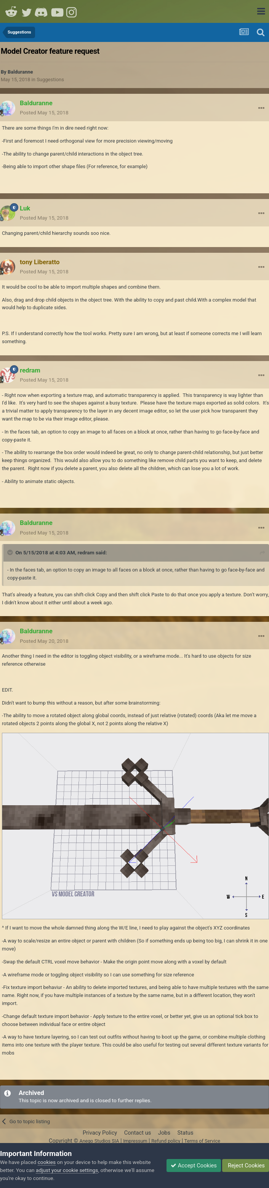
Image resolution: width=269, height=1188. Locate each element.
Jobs (164, 1132)
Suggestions (50, 79)
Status (186, 1132)
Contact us (137, 1132)
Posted (44, 112)
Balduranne (20, 72)
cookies (47, 1162)
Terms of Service (202, 1141)
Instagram (72, 11)
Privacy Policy (100, 1132)
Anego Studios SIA (99, 1141)
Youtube (57, 11)
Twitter (26, 11)
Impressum (135, 1141)
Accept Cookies (194, 1165)
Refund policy (165, 1141)
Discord (42, 11)
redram (86, 552)
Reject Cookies (245, 1165)
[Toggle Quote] (10, 552)
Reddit (11, 11)
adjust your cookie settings (67, 1170)
